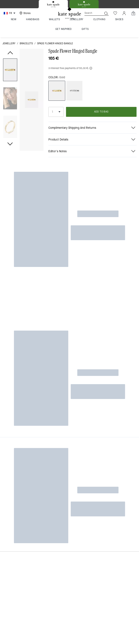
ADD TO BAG (101, 111)
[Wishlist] (115, 13)
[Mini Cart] (133, 13)
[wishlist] (38, 54)
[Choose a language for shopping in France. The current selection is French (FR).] (10, 13)
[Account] (124, 13)
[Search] (90, 13)
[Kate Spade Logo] (69, 13)
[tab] (53, 4)
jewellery (8, 43)
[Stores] (24, 13)
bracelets (26, 43)
